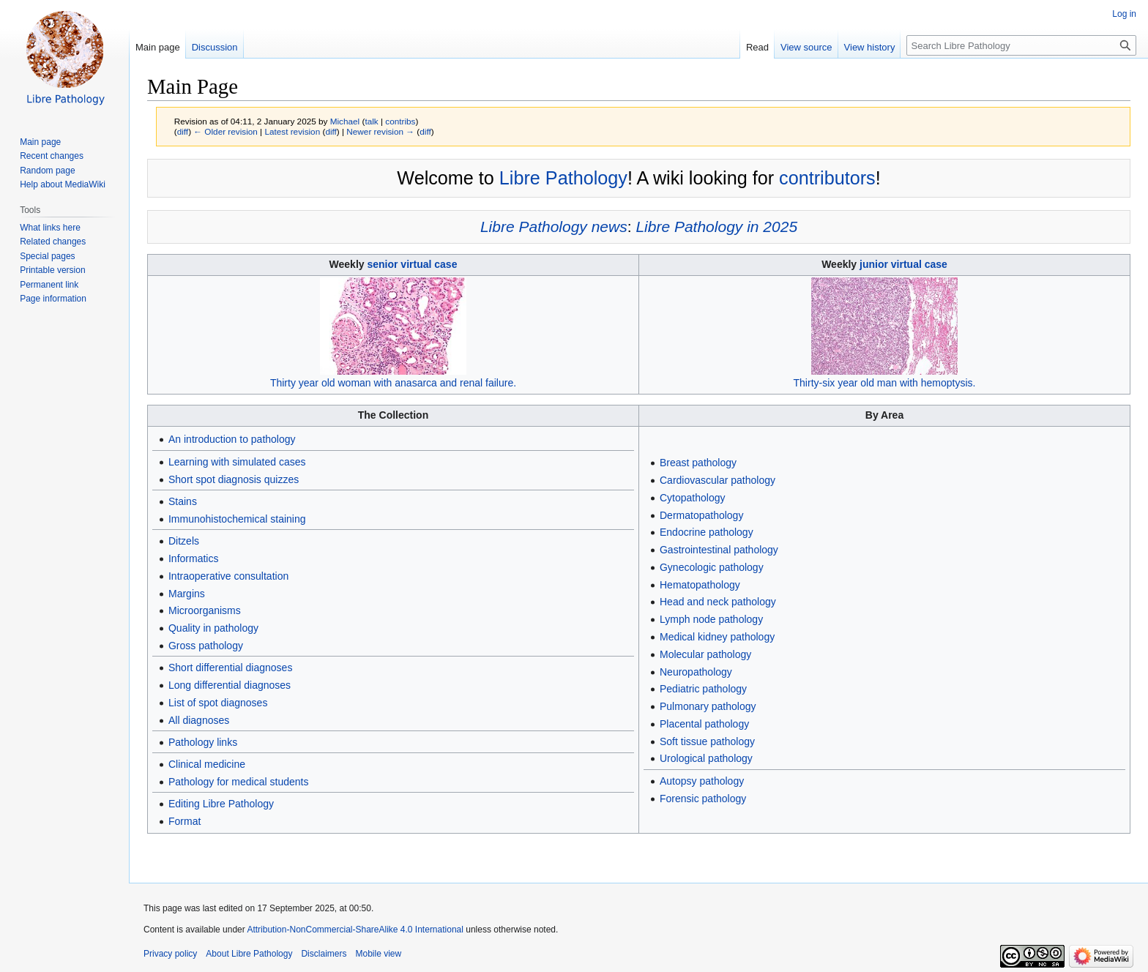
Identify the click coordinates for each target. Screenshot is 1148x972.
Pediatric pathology (703, 689)
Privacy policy (170, 954)
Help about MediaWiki (62, 184)
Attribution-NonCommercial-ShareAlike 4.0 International (355, 929)
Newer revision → (380, 131)
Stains (182, 501)
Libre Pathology (563, 178)
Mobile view (378, 954)
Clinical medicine (206, 764)
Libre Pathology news (553, 226)
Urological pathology (706, 758)
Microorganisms (204, 610)
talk (371, 121)
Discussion (215, 47)
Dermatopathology (701, 515)
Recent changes (51, 156)
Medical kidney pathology (717, 637)
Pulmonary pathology (708, 706)
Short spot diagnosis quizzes (233, 479)
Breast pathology (698, 462)
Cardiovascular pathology (717, 480)
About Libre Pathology (249, 954)
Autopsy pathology (702, 781)
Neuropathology (696, 672)
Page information (53, 299)
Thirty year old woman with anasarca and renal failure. (393, 383)
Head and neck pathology (718, 602)
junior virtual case (903, 264)
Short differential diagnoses (230, 667)
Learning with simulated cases (237, 462)
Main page (157, 47)
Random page (47, 170)
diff (182, 131)
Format (184, 821)
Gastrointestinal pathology (719, 550)
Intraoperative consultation (228, 576)
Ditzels (183, 541)
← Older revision (225, 131)
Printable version (52, 270)
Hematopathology (700, 585)
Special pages (47, 256)
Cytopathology (693, 498)
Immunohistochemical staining (237, 519)
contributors (827, 178)
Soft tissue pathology (707, 741)
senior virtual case (412, 264)
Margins (186, 593)
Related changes (53, 241)
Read (757, 47)
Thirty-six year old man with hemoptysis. (885, 383)
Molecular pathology (705, 654)
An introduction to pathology (232, 439)
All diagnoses (198, 720)
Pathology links (202, 742)
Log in (1124, 14)
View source (806, 47)
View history (869, 47)
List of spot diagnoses (217, 703)
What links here (50, 228)
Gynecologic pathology (712, 567)
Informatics (193, 558)
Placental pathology (704, 724)
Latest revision (292, 131)
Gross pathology (205, 645)
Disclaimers (323, 954)
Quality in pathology (213, 628)
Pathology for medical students (238, 782)
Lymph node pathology (711, 619)
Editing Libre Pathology (221, 804)
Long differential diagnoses (229, 685)
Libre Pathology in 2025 (716, 226)
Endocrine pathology (706, 532)
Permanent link (49, 285)
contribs (400, 121)
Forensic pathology (703, 798)
